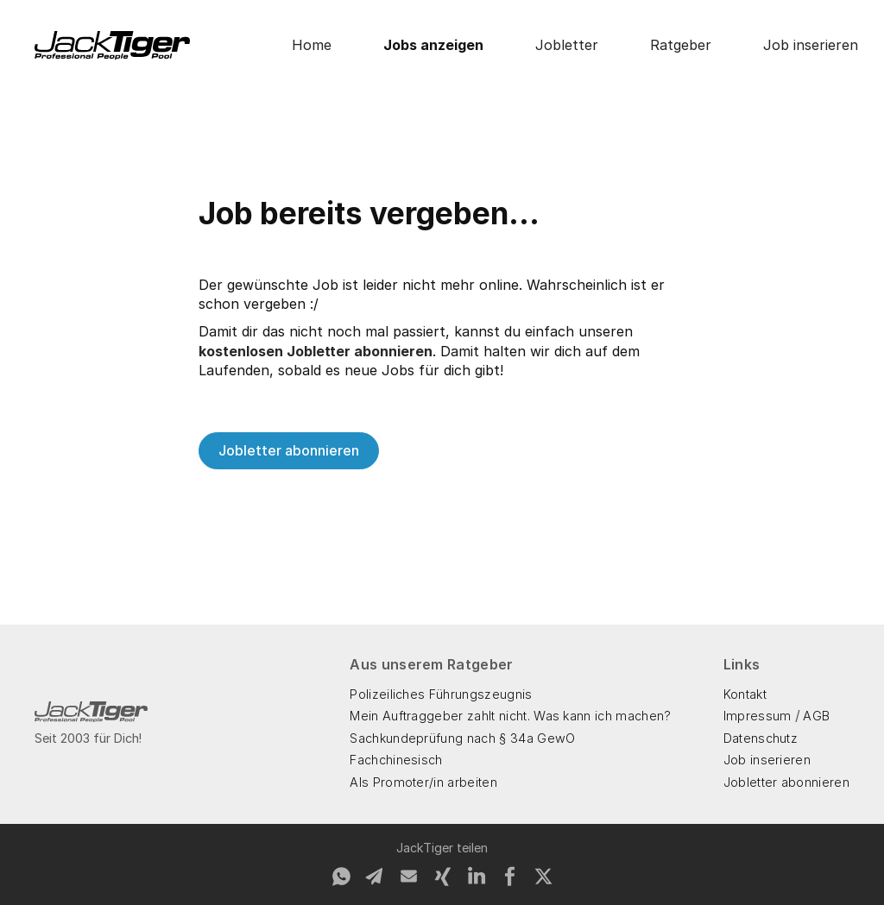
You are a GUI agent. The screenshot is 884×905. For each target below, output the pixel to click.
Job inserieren (810, 44)
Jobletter (566, 44)
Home (312, 44)
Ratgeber (680, 44)
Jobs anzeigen (433, 44)
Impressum (757, 715)
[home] (112, 45)
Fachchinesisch (396, 759)
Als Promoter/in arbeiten (423, 782)
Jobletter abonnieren (288, 450)
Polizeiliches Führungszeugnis (441, 694)
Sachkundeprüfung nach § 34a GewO (462, 738)
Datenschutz (761, 738)
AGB (816, 715)
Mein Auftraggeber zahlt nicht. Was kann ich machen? (510, 715)
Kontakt (745, 694)
